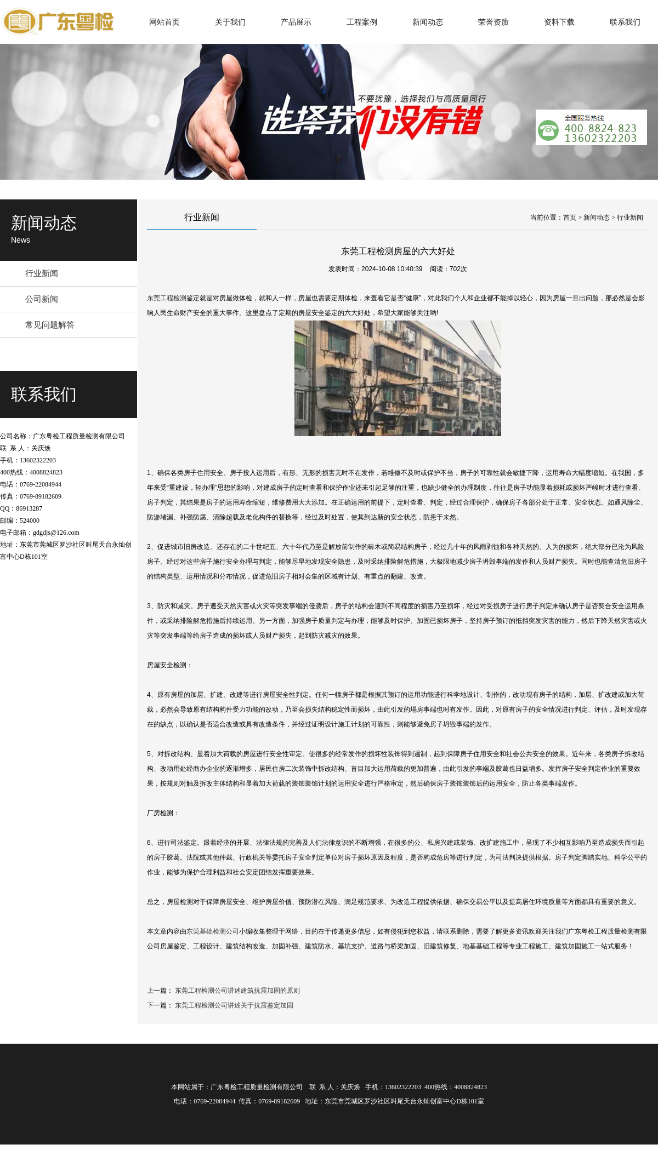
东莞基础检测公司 (212, 931)
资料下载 (559, 22)
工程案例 (362, 22)
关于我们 (230, 22)
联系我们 (625, 22)
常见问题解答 (50, 324)
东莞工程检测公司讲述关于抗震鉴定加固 (234, 1005)
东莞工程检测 (166, 298)
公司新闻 (41, 299)
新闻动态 (427, 22)
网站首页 (164, 22)
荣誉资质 (493, 22)
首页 (569, 217)
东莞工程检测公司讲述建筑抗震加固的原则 (237, 990)
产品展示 (296, 22)
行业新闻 (41, 273)
